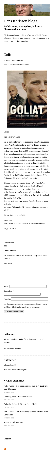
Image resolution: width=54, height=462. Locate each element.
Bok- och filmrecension (13, 60)
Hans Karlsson (14, 64)
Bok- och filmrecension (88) (15, 373)
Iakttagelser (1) (10, 369)
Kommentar (8, 263)
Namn (6, 290)
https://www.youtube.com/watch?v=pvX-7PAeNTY (24, 223)
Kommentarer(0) (9, 242)
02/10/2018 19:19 (23, 64)
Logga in (7, 442)
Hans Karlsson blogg (20, 21)
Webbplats (7, 302)
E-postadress (9, 294)
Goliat (8, 55)
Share (5, 245)
